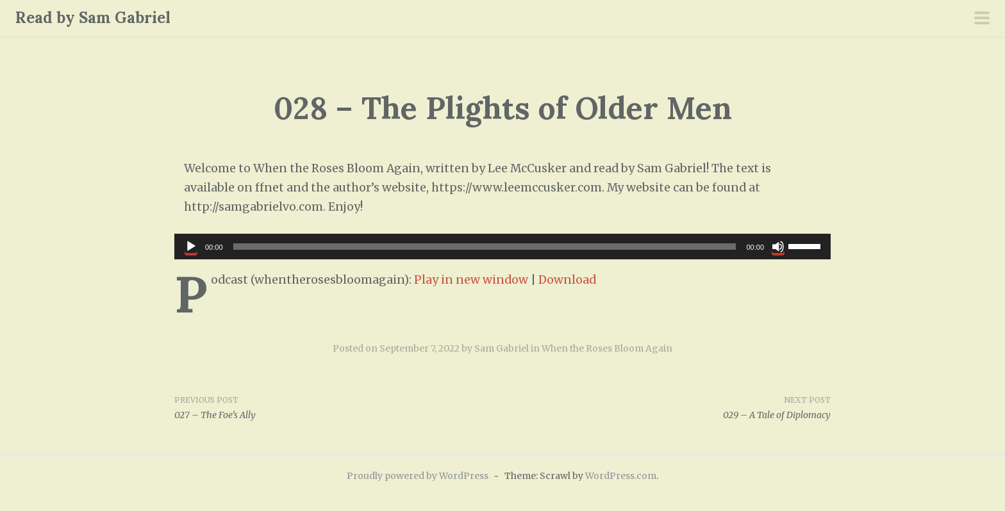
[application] (502, 246)
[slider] (484, 246)
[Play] (191, 246)
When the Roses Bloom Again (607, 348)
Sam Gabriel (501, 348)
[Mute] (778, 246)
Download (567, 280)
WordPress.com (620, 476)
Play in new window (471, 280)
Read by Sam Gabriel (92, 18)
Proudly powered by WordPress (417, 476)
